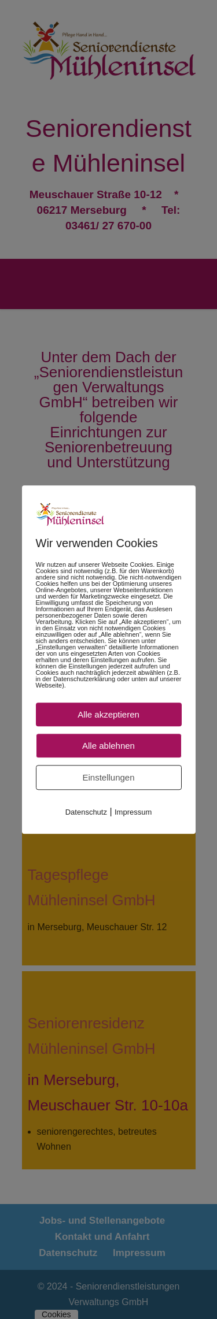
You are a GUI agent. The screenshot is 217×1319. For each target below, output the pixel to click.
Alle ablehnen (108, 745)
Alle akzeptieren (108, 714)
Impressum (133, 812)
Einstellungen (108, 777)
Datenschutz (86, 812)
